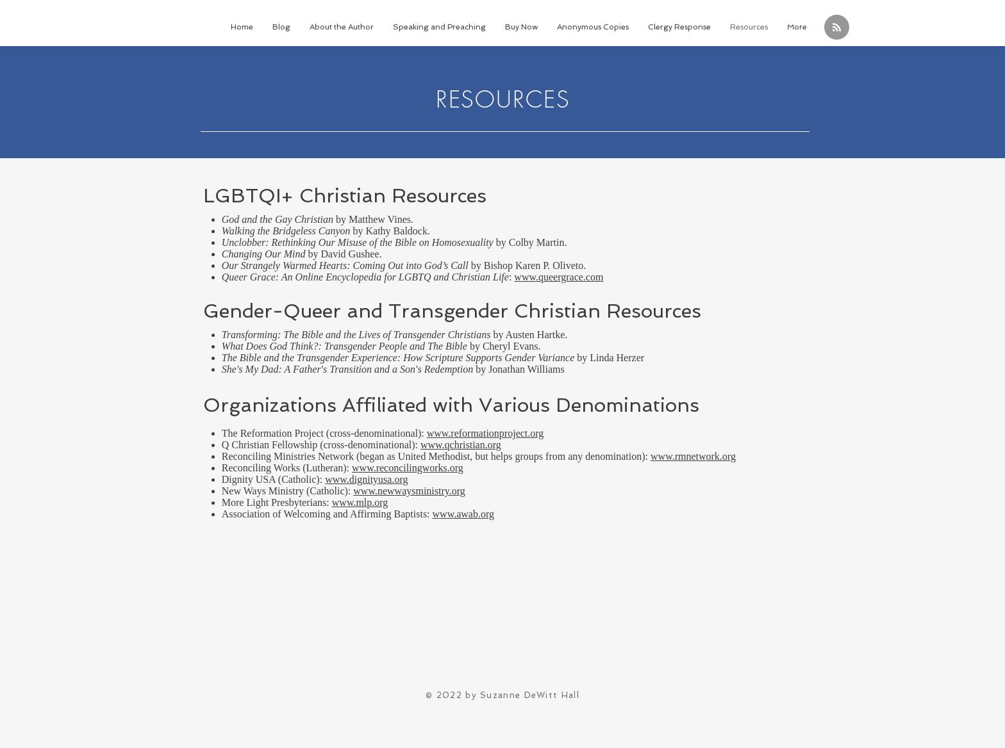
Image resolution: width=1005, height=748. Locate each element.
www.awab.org (463, 513)
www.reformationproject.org (485, 433)
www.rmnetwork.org (693, 456)
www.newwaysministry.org (409, 490)
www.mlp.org (360, 502)
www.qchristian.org (460, 444)
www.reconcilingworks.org (407, 467)
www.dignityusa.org (366, 479)
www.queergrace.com (558, 277)
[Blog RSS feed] (836, 28)
